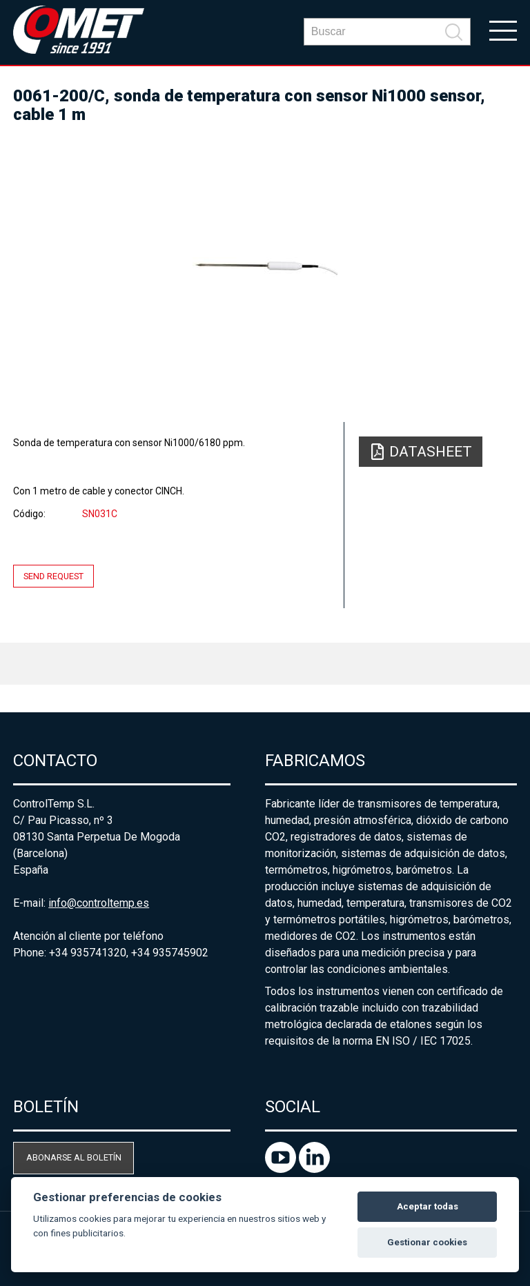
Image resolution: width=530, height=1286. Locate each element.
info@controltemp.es (98, 903)
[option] (265, 267)
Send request (53, 576)
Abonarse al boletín (73, 1157)
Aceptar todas (427, 1206)
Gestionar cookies (427, 1242)
